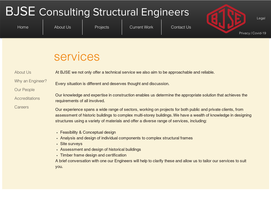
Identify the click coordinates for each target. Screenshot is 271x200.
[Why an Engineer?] (29, 81)
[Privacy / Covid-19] (252, 33)
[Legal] (258, 196)
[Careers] (29, 107)
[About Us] (29, 72)
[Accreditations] (29, 98)
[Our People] (29, 89)
